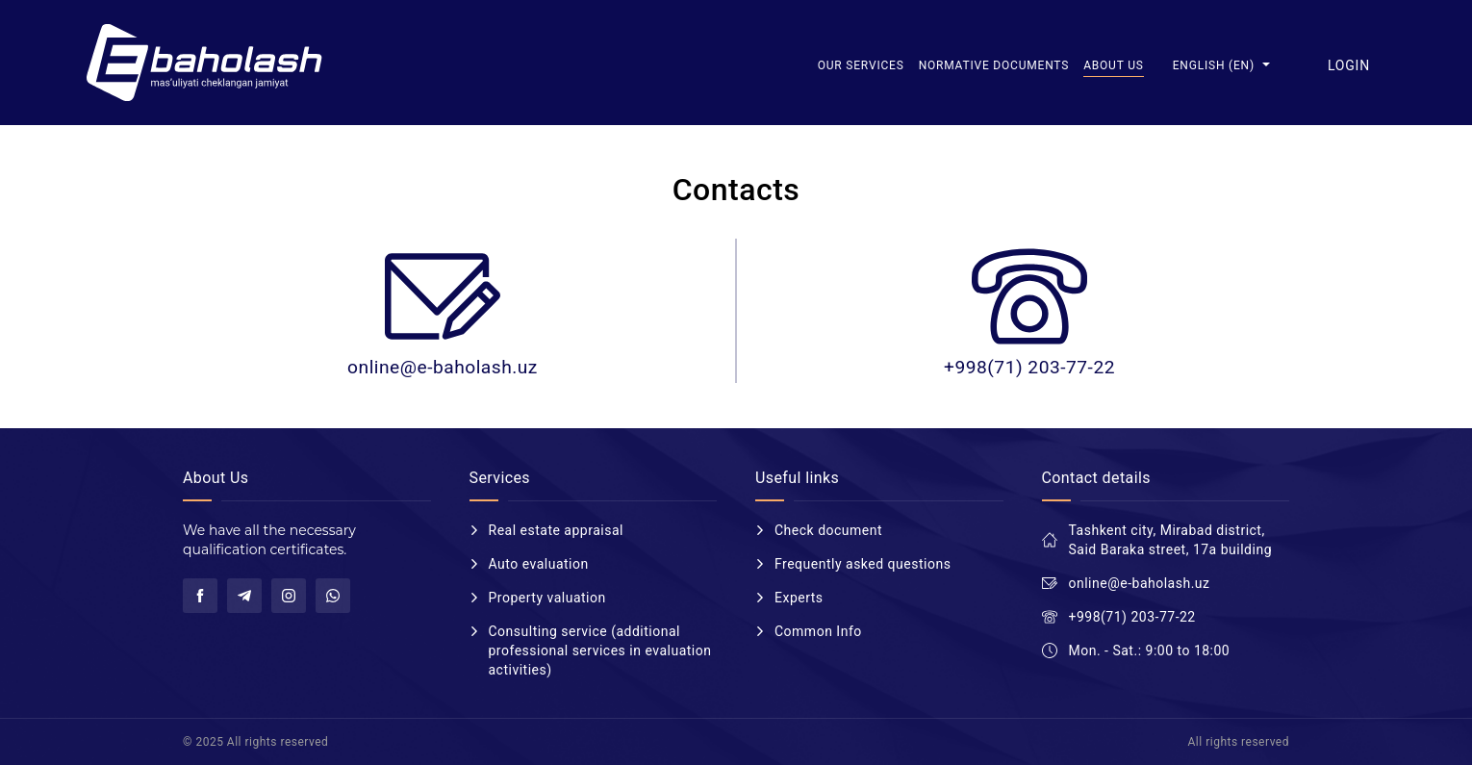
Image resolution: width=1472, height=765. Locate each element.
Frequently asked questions (862, 564)
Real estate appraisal (556, 530)
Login (1349, 65)
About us (1113, 65)
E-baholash (207, 62)
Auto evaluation (539, 564)
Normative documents (994, 65)
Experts (799, 597)
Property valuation (547, 597)
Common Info (818, 631)
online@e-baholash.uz (442, 367)
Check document (828, 530)
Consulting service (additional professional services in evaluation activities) (600, 650)
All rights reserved (1238, 742)
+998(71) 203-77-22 (1029, 367)
